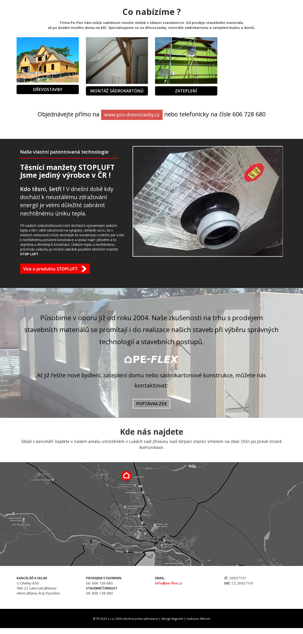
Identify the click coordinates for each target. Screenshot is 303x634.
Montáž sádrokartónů (117, 91)
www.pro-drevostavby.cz (132, 114)
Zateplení (186, 91)
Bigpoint (177, 618)
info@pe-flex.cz (168, 583)
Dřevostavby (47, 89)
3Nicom (205, 618)
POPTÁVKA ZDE (151, 403)
